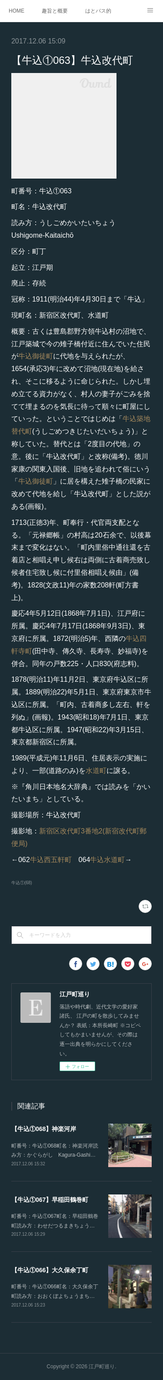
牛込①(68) (21, 882)
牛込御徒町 (35, 356)
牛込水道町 (107, 859)
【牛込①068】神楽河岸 (43, 1128)
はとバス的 (98, 11)
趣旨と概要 (55, 11)
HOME (16, 11)
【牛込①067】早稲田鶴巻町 (49, 1199)
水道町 (96, 770)
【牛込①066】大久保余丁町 (49, 1270)
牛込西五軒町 (51, 859)
